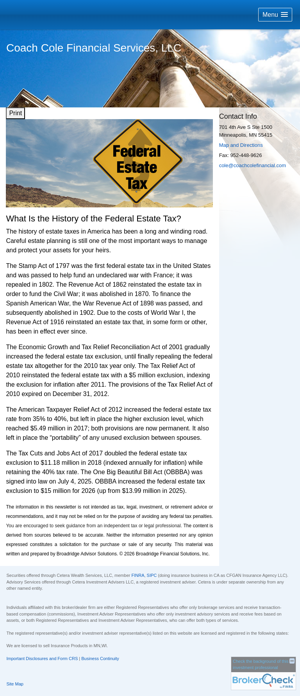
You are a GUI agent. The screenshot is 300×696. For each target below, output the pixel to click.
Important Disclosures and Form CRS (42, 658)
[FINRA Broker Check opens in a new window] (263, 673)
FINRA (137, 575)
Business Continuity (100, 658)
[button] (275, 14)
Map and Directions (241, 145)
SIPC (152, 575)
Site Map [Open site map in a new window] (15, 684)
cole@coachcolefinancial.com (252, 165)
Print (15, 113)
